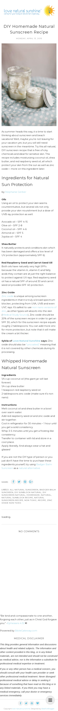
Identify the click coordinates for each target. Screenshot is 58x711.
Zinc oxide (7, 296)
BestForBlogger (47, 709)
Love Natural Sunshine (26, 340)
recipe (42, 500)
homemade (33, 495)
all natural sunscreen (24, 489)
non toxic (30, 500)
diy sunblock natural (28, 492)
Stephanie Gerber (16, 191)
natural (46, 495)
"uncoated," (32, 344)
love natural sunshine (21, 709)
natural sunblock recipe (17, 497)
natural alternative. (30, 468)
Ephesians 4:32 (16, 623)
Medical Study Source (15, 314)
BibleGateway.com (26, 630)
